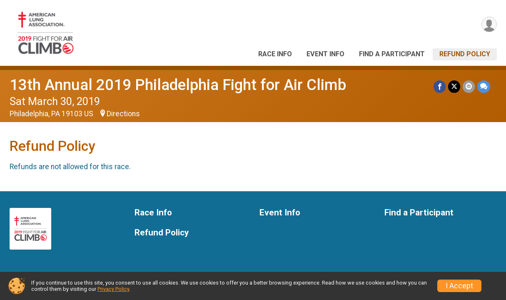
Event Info (325, 54)
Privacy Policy (113, 289)
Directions (123, 114)
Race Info (275, 54)
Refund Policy (464, 54)
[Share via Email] (469, 86)
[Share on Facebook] (440, 86)
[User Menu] (489, 24)
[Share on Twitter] (454, 86)
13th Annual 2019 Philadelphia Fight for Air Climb (178, 85)
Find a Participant (392, 54)
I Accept (459, 286)
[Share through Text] (483, 86)
